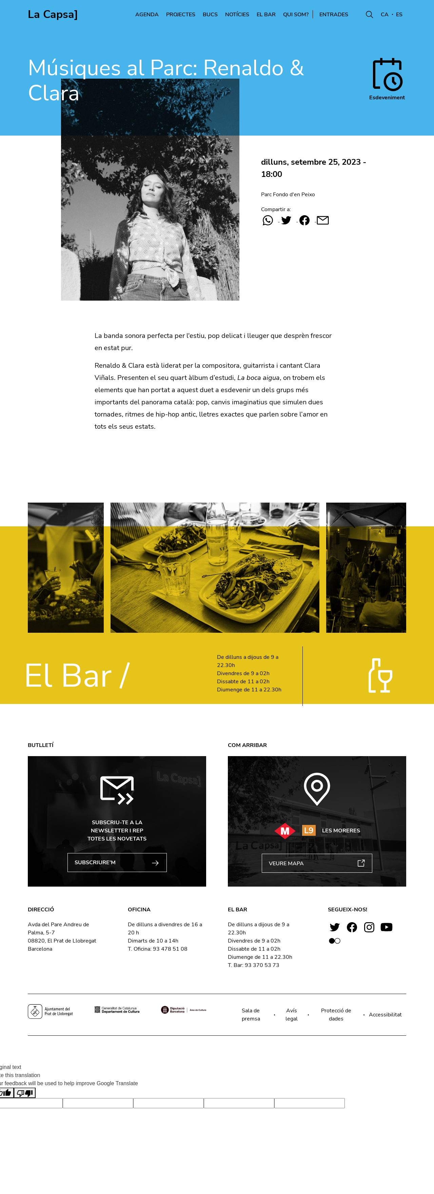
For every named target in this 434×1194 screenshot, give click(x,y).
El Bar (266, 14)
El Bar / (76, 676)
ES (399, 14)
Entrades (338, 15)
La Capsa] (53, 14)
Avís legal (291, 1015)
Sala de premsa (251, 1015)
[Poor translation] (25, 1093)
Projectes (180, 14)
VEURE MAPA (317, 863)
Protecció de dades (336, 1015)
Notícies (237, 14)
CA (385, 14)
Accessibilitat (385, 1014)
